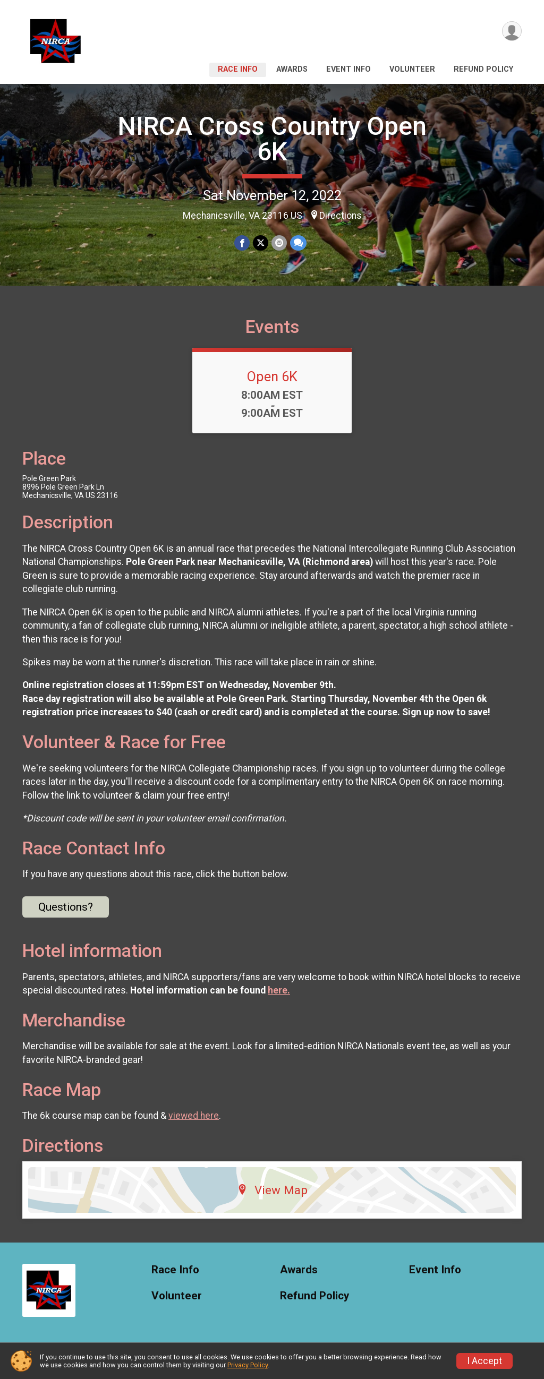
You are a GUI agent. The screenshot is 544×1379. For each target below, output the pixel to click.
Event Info (348, 69)
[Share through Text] (298, 243)
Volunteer (412, 69)
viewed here (193, 1115)
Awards (292, 69)
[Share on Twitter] (260, 243)
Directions (340, 215)
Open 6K (272, 376)
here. (279, 990)
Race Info (238, 69)
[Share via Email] (279, 243)
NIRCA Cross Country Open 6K (272, 139)
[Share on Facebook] (242, 243)
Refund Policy (483, 69)
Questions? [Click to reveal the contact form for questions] (65, 907)
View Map (272, 1190)
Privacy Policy (247, 1365)
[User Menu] (512, 31)
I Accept (484, 1361)
